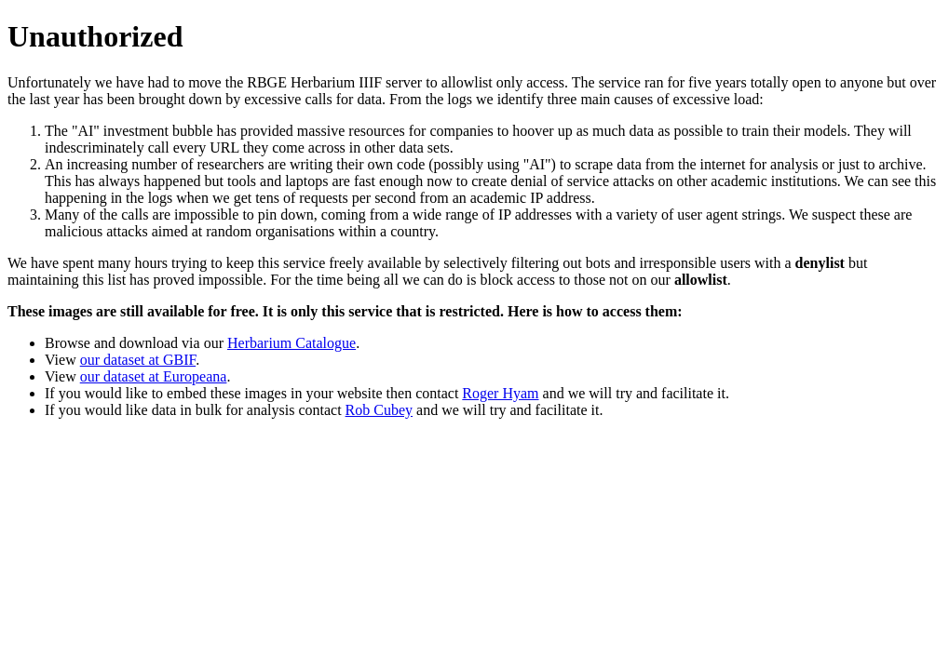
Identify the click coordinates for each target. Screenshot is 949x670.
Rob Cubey (379, 410)
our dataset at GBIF (138, 360)
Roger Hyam (500, 393)
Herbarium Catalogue (291, 343)
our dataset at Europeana (153, 376)
